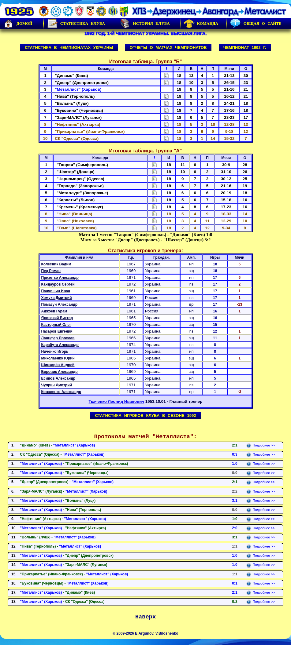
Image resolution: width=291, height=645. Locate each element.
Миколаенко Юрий (58, 358)
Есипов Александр (58, 378)
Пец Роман (51, 271)
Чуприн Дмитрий (56, 385)
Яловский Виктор (57, 318)
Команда (201, 23)
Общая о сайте (256, 23)
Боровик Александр (59, 372)
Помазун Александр (59, 304)
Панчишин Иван (55, 291)
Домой (17, 23)
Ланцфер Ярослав (58, 338)
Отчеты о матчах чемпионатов (168, 47)
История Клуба (144, 23)
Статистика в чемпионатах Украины (69, 47)
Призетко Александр (60, 277)
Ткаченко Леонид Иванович (116, 401)
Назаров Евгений (57, 331)
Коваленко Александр (61, 392)
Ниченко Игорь (55, 351)
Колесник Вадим (56, 264)
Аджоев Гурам (54, 311)
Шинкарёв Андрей (58, 365)
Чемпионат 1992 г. (244, 47)
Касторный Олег (56, 324)
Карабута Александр (60, 345)
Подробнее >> (260, 445)
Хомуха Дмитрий (56, 298)
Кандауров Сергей (58, 284)
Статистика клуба (76, 23)
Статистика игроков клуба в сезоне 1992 (145, 415)
